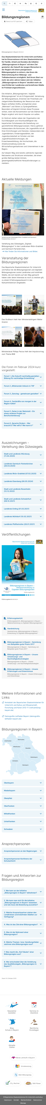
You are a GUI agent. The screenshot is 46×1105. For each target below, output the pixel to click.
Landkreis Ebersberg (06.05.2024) (23, 481)
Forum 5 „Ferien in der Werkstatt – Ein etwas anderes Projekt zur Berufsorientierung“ (23, 413)
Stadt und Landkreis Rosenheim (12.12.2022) (23, 490)
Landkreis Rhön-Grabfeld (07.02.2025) (23, 473)
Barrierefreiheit (26, 1100)
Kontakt (16, 1100)
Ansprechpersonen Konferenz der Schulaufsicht (23, 860)
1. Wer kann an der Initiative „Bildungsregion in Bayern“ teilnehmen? (23, 892)
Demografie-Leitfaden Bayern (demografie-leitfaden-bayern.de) (22, 717)
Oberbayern (23, 783)
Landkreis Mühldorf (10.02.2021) (23, 516)
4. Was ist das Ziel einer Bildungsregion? (23, 924)
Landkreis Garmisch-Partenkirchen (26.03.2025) (23, 465)
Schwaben (23, 829)
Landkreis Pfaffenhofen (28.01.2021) (23, 524)
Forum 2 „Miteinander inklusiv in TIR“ (23, 386)
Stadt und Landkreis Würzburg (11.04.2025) (23, 455)
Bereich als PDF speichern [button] (13, 21)
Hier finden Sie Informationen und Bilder (21, 251)
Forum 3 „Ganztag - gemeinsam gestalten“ (23, 394)
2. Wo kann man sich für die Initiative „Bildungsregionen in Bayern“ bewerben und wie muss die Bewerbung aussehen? (23, 902)
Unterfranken (23, 821)
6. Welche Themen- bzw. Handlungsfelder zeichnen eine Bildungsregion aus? (23, 943)
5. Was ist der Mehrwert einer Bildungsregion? (23, 933)
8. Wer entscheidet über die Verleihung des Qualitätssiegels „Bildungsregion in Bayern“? (23, 964)
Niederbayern (23, 790)
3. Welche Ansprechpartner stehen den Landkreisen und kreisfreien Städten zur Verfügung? (23, 914)
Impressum (8, 1100)
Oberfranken (23, 806)
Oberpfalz (23, 798)
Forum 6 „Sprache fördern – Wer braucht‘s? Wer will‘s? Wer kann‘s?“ (23, 424)
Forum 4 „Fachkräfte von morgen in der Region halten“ (23, 402)
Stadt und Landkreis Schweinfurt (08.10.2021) (23, 500)
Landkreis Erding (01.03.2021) (23, 509)
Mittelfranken (23, 814)
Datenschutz (37, 1100)
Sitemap (23, 1103)
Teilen (29, 21)
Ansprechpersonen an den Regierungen (23, 851)
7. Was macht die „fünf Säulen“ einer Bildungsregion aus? (23, 953)
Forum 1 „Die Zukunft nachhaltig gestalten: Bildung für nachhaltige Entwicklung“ (23, 377)
